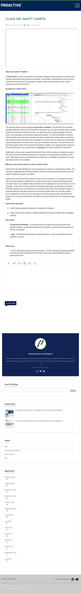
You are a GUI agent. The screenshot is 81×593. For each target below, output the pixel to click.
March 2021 (9, 546)
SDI (6, 458)
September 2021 (11, 509)
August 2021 (9, 515)
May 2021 (8, 534)
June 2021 (9, 527)
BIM (6, 446)
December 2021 (11, 490)
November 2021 (11, 496)
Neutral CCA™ (9, 454)
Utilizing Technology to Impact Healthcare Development (39, 410)
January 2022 (10, 483)
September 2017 (11, 553)
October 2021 (10, 502)
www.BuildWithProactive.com (40, 367)
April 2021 (9, 540)
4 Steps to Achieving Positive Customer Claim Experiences (39, 421)
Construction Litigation (12, 450)
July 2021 (8, 521)
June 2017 (9, 559)
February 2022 (10, 477)
